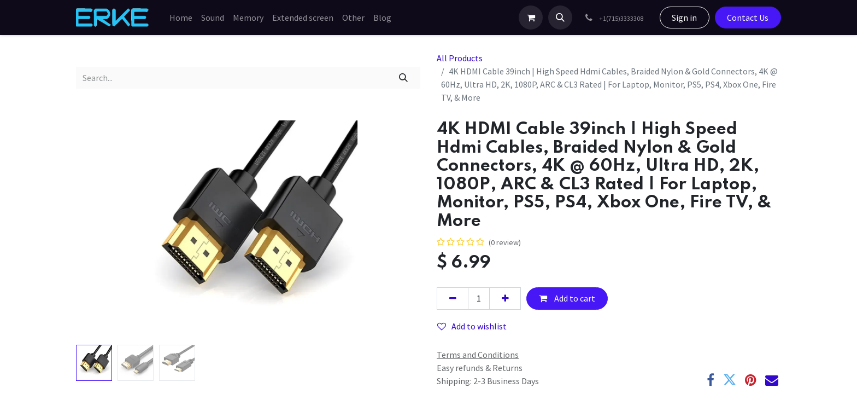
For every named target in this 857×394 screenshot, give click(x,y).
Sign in (684, 17)
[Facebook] (710, 379)
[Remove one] (452, 298)
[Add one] (505, 298)
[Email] (771, 379)
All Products (460, 58)
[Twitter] (729, 379)
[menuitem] (181, 17)
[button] (560, 17)
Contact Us (747, 17)
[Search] (403, 78)
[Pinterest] (750, 379)
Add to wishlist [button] (472, 326)
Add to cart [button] (567, 298)
